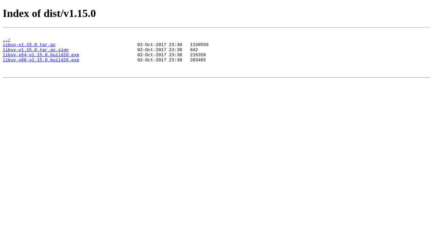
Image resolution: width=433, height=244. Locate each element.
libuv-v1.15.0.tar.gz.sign (36, 53)
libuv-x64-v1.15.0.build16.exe (41, 60)
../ (6, 41)
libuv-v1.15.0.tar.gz (29, 47)
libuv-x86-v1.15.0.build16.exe (41, 66)
